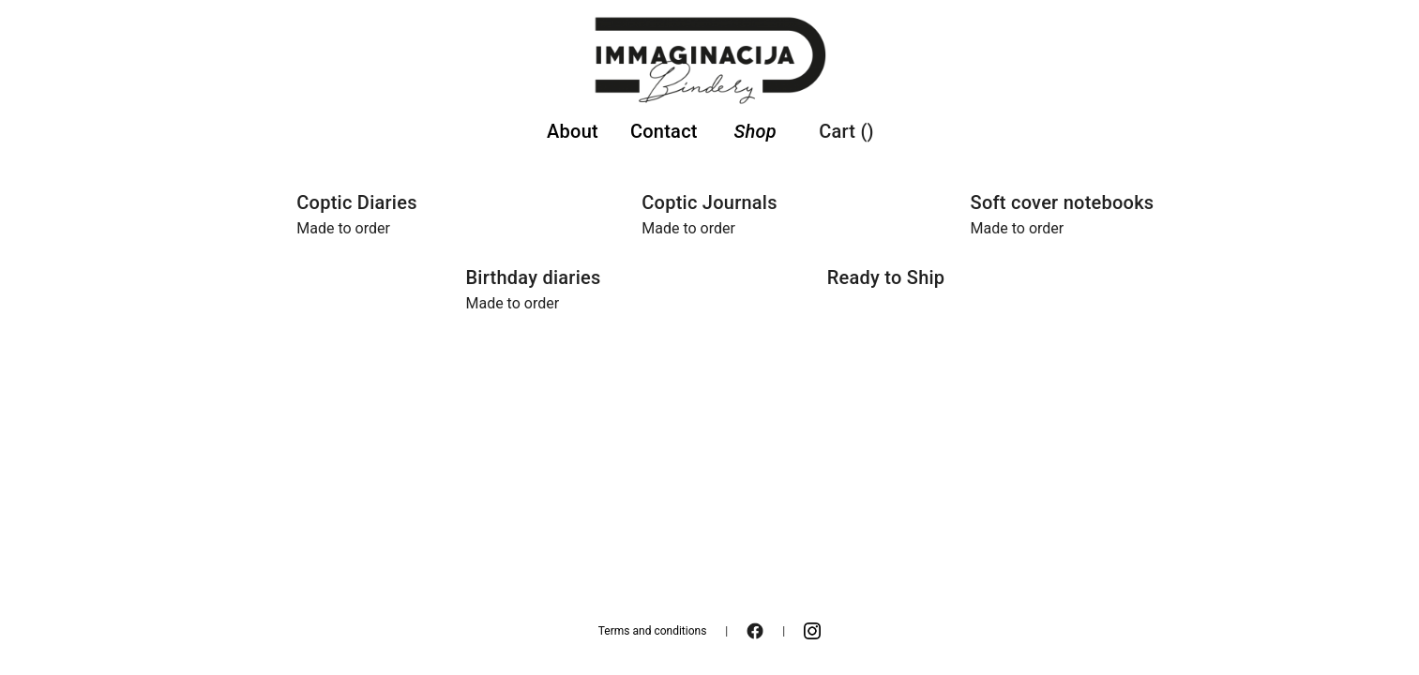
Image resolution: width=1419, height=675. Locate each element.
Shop (754, 131)
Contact (664, 131)
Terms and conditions (652, 631)
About (572, 131)
